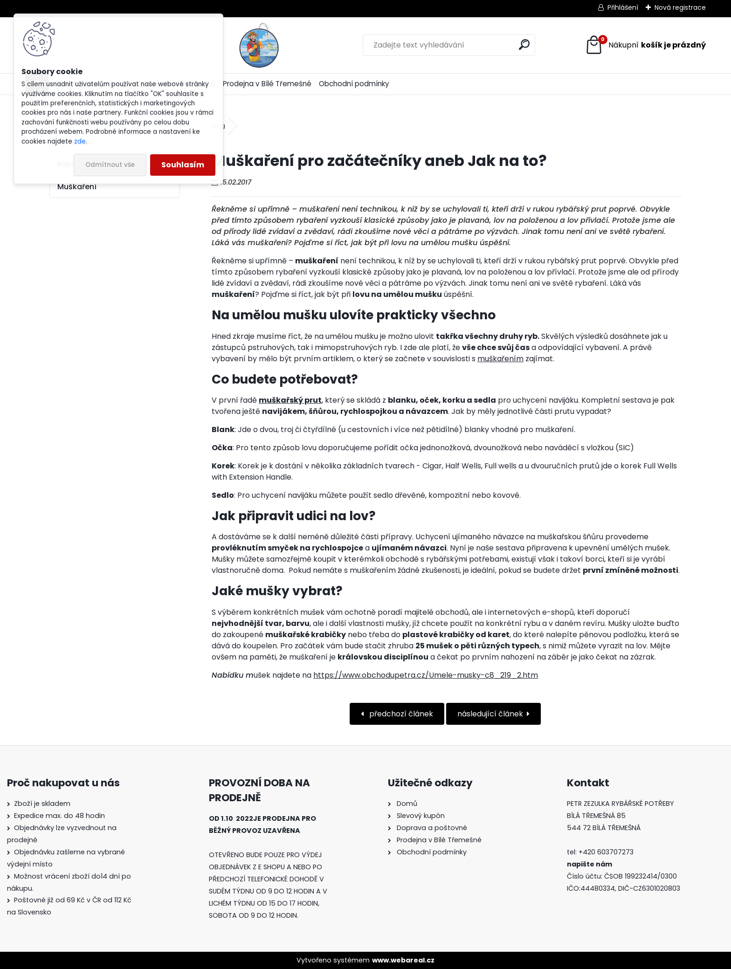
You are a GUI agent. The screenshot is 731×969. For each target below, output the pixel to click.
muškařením (500, 358)
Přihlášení (622, 7)
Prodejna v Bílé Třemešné (267, 84)
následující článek (490, 713)
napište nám (589, 864)
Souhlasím (182, 164)
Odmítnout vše (110, 164)
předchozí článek (400, 713)
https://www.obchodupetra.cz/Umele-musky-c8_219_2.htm (425, 675)
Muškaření (77, 186)
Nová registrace (680, 7)
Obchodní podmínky (354, 84)
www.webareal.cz (403, 960)
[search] (467, 44)
